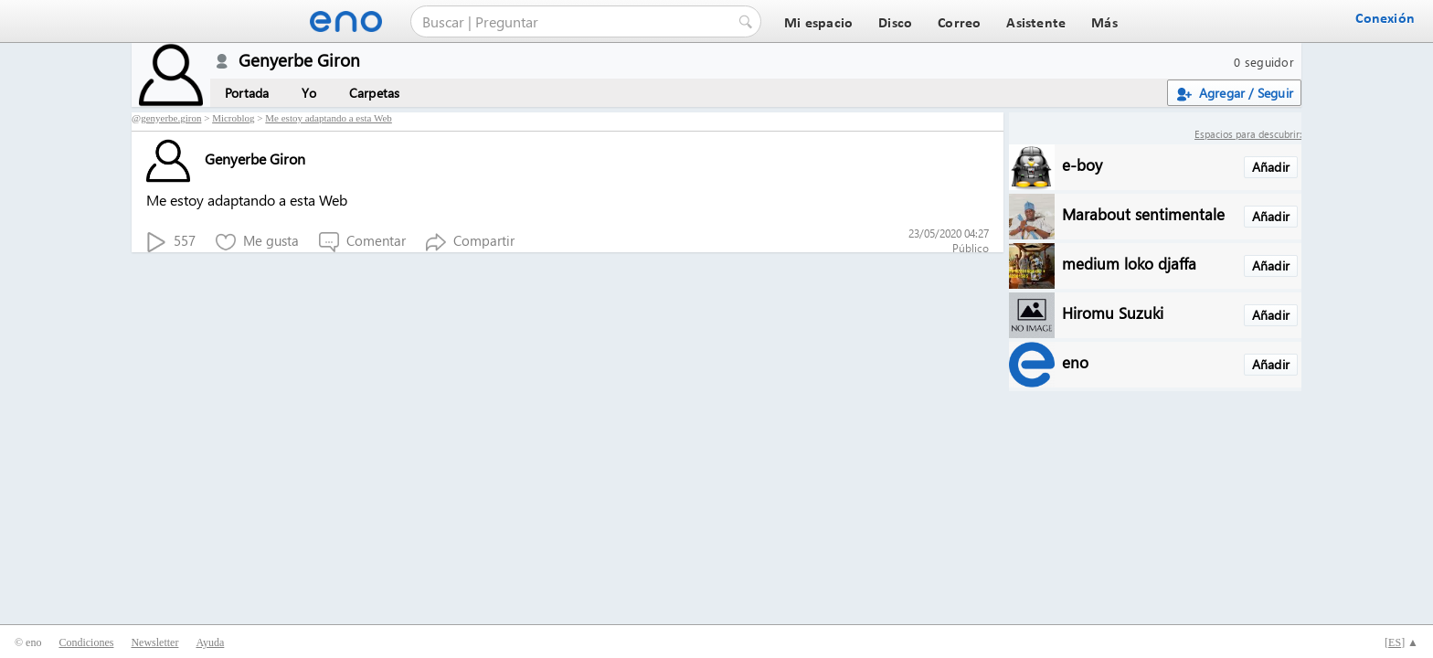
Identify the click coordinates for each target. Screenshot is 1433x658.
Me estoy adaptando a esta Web (328, 117)
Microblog (233, 117)
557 (171, 241)
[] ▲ (1401, 642)
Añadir (1271, 166)
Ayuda (210, 642)
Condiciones (85, 642)
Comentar (362, 241)
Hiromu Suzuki (1112, 312)
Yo (308, 92)
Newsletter (154, 642)
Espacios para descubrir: (1247, 134)
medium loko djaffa (1129, 262)
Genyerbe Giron (225, 158)
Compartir (470, 241)
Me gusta (257, 241)
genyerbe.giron (171, 117)
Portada (247, 92)
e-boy (1082, 164)
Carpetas (374, 92)
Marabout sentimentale (1143, 213)
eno (1075, 361)
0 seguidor (1264, 61)
